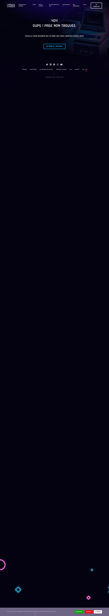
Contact (77, 69)
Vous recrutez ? (66, 5)
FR (86, 69)
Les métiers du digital (46, 69)
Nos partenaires (76, 5)
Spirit (34, 4)
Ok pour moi (79, 611)
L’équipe (24, 69)
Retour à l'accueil (54, 46)
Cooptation (33, 69)
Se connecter (96, 5)
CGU (71, 69)
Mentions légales (61, 69)
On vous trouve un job (54, 5)
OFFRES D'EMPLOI (41, 5)
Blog (85, 4)
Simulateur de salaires (22, 5)
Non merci (88, 611)
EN (83, 69)
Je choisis (98, 611)
